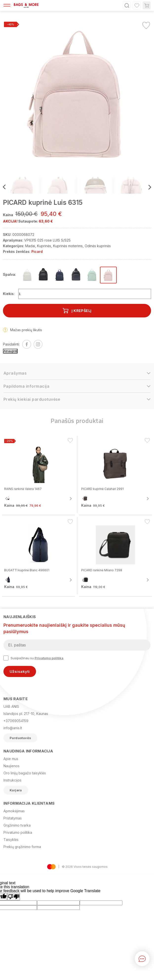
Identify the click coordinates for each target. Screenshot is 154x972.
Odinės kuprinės (98, 246)
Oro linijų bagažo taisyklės (24, 773)
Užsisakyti (20, 671)
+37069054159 (15, 721)
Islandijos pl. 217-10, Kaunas (25, 714)
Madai (30, 246)
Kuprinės (44, 246)
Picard (37, 251)
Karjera (16, 790)
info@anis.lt (12, 728)
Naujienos (11, 766)
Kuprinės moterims (68, 246)
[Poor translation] (13, 897)
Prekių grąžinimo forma (22, 847)
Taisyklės (11, 839)
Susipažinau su (33, 658)
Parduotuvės (20, 738)
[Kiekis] (84, 294)
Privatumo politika (49, 658)
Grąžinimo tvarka (17, 825)
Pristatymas (12, 818)
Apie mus (10, 759)
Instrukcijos (12, 780)
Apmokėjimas (14, 811)
